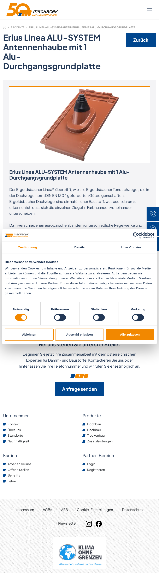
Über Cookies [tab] (131, 247)
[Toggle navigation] (149, 10)
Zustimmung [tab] (27, 247)
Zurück (140, 40)
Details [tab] (79, 247)
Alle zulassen (130, 334)
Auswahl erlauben (79, 334)
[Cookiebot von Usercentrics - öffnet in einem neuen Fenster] (136, 235)
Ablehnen (29, 334)
